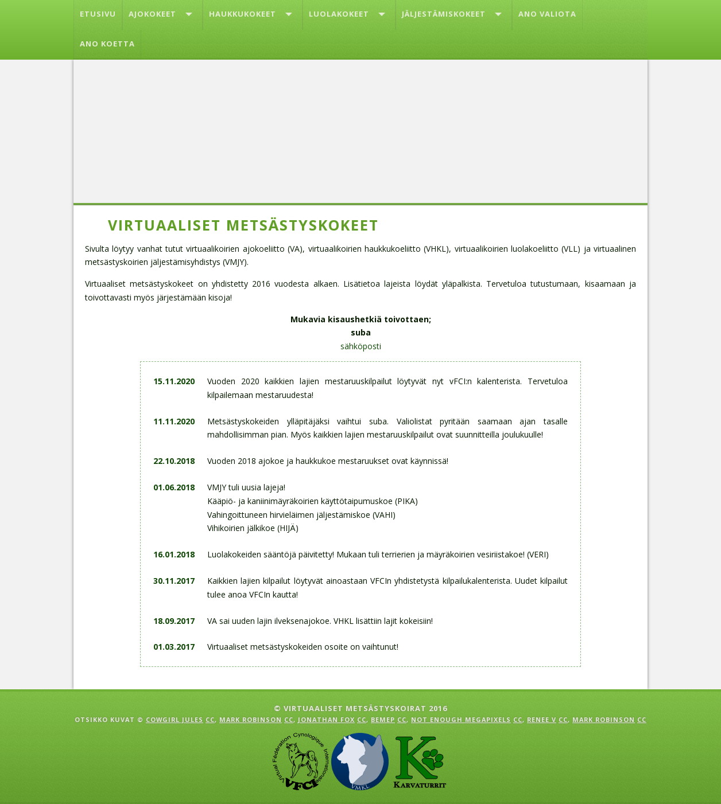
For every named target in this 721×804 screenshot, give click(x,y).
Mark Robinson (250, 719)
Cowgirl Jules (174, 719)
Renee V (541, 719)
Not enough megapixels (461, 719)
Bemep (383, 719)
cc (210, 719)
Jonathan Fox (326, 719)
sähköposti (360, 346)
